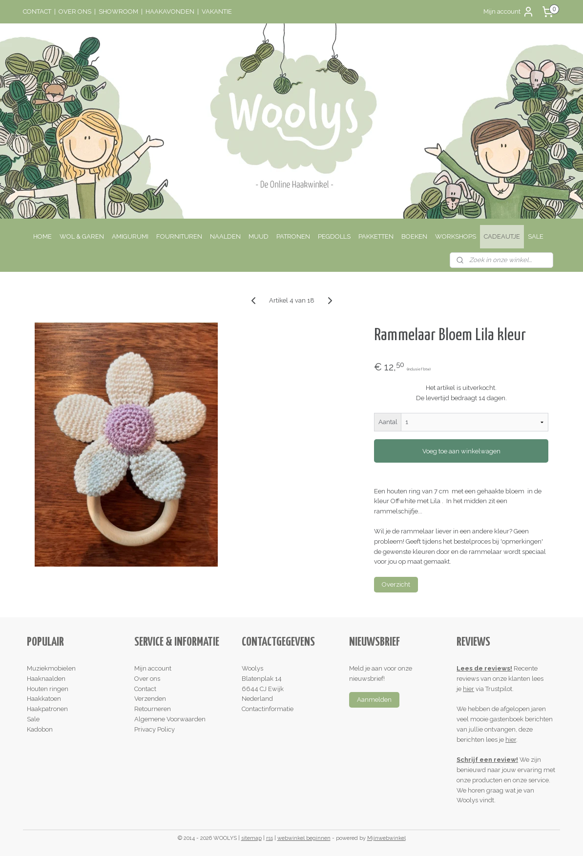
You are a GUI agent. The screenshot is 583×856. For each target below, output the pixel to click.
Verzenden (150, 698)
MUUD (259, 236)
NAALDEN (225, 236)
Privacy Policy (154, 729)
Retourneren (152, 709)
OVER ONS (75, 11)
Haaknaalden (46, 678)
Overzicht (396, 584)
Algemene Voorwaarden (170, 719)
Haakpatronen (47, 709)
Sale (33, 719)
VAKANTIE (217, 11)
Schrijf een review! (487, 759)
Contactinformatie (267, 709)
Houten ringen (47, 689)
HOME (42, 236)
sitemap (251, 838)
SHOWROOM (118, 11)
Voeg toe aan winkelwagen (461, 451)
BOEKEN (414, 236)
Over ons (147, 678)
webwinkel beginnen (304, 838)
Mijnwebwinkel (386, 838)
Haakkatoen (44, 698)
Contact (145, 689)
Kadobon (40, 729)
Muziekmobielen (51, 668)
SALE (535, 236)
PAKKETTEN (376, 236)
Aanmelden (374, 699)
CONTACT (37, 11)
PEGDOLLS (334, 236)
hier (468, 689)
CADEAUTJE (502, 236)
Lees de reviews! (484, 668)
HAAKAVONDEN (170, 11)
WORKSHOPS (455, 236)
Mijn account (508, 12)
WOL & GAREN (82, 236)
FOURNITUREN (179, 236)
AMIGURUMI (130, 236)
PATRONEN (293, 236)
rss (269, 838)
